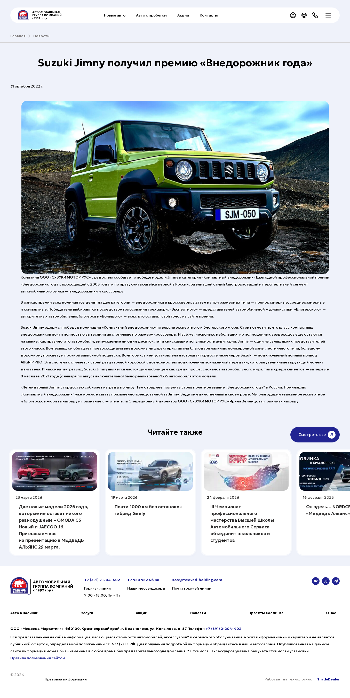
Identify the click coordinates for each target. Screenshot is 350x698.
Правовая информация (66, 679)
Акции (183, 15)
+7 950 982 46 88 (143, 579)
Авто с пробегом (151, 15)
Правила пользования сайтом (37, 658)
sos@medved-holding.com (197, 579)
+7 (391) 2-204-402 (102, 579)
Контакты (209, 15)
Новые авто (114, 15)
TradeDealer (328, 679)
